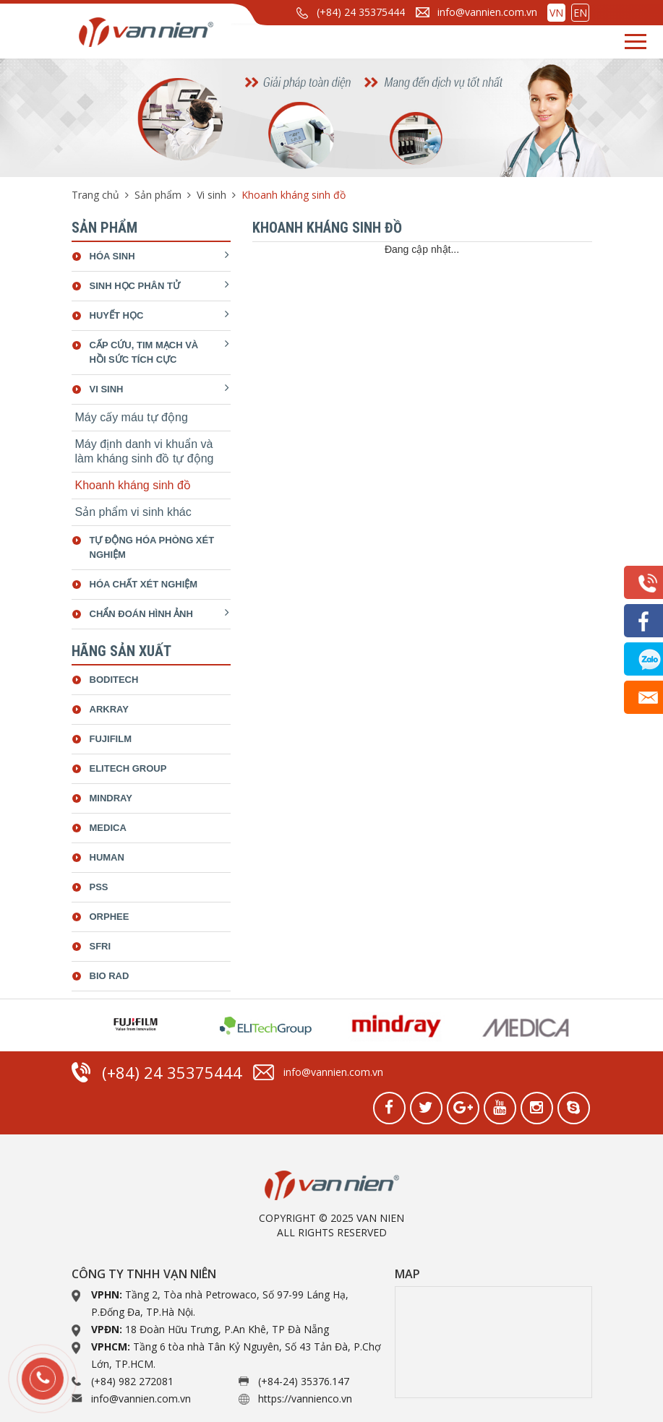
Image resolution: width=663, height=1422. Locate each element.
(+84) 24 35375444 (361, 12)
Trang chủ (95, 195)
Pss (99, 887)
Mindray (111, 798)
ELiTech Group (128, 768)
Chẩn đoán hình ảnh (141, 613)
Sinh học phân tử (135, 285)
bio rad (109, 975)
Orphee (109, 916)
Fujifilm (111, 738)
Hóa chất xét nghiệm (144, 584)
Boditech (114, 679)
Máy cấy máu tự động (131, 417)
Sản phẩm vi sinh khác (133, 512)
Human (107, 857)
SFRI (100, 946)
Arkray (109, 709)
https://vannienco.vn (305, 1398)
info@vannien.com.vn (487, 12)
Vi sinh (211, 195)
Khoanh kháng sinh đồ (133, 485)
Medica (108, 827)
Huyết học (117, 315)
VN (556, 13)
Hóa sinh (112, 256)
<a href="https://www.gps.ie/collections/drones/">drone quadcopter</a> (493, 1342)
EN (580, 13)
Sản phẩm (157, 195)
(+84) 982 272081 (132, 1381)
